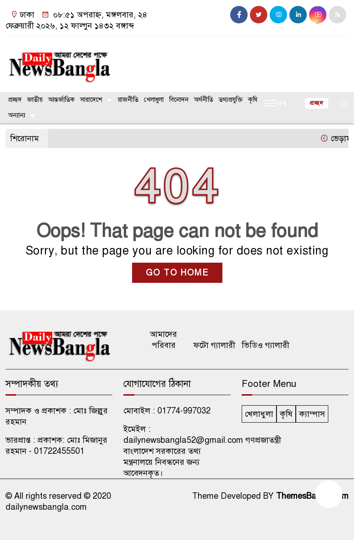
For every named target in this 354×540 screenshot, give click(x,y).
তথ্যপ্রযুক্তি (231, 100)
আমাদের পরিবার (163, 339)
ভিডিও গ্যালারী (265, 345)
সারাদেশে (91, 100)
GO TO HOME (177, 273)
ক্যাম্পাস (312, 414)
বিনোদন (178, 100)
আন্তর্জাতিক (61, 100)
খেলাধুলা (154, 100)
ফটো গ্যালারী (214, 345)
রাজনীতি (128, 100)
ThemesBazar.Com (312, 496)
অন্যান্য (16, 115)
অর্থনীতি (203, 100)
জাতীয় (35, 100)
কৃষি (252, 100)
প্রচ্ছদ (15, 100)
